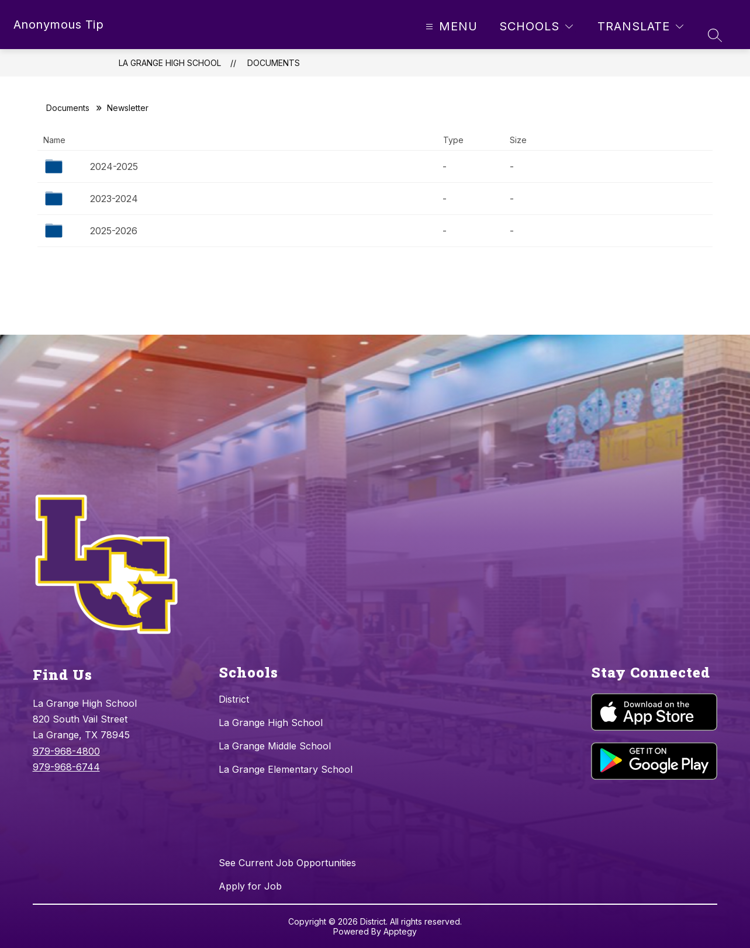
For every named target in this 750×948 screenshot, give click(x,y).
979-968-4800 (66, 751)
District (234, 699)
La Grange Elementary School (285, 769)
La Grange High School (170, 63)
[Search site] (715, 35)
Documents (273, 63)
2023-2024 (114, 198)
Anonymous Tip (58, 25)
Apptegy (400, 931)
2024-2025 (114, 166)
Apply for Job (250, 886)
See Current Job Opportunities (287, 863)
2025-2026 (113, 231)
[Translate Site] (640, 26)
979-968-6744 (66, 767)
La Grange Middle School (275, 746)
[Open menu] (450, 26)
